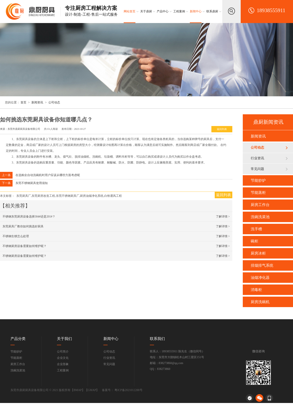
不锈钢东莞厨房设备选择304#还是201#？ (29, 216)
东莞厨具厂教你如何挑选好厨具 (23, 226)
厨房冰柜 (258, 253)
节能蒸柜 (258, 192)
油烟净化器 (260, 277)
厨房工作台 (260, 205)
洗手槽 (256, 229)
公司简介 (63, 351)
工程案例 (179, 11)
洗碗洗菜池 (260, 217)
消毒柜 (256, 290)
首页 (24, 102)
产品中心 (162, 11)
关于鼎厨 (146, 11)
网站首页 (129, 11)
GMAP (92, 390)
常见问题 (257, 169)
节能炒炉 (258, 180)
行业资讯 (257, 158)
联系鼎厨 (212, 11)
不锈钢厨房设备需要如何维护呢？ (24, 246)
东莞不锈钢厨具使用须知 (31, 183)
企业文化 (63, 357)
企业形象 (63, 364)
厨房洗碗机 (260, 302)
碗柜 (254, 241)
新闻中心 (196, 11)
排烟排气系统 (262, 265)
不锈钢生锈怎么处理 (16, 236)
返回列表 (222, 129)
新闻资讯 (37, 102)
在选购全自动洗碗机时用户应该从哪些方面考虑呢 (47, 175)
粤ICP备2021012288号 (128, 390)
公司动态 (54, 102)
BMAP (77, 390)
